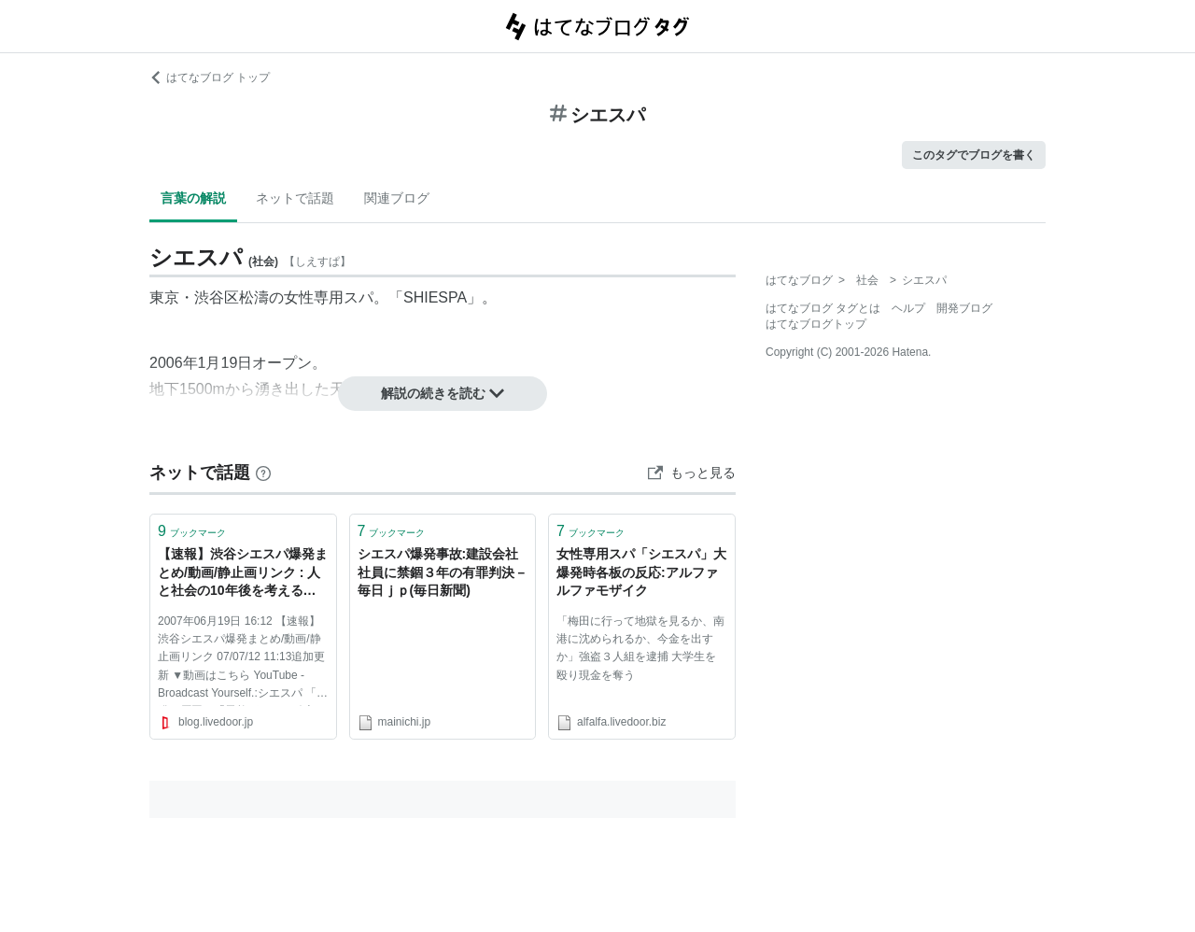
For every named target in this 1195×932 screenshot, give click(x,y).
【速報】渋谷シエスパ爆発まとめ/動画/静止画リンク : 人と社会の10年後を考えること (243, 573)
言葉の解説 (193, 198)
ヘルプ (908, 308)
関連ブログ (396, 198)
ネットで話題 (295, 198)
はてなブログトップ (816, 324)
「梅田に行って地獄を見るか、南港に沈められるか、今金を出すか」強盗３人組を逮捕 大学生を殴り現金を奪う (640, 648)
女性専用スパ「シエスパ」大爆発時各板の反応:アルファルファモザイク (641, 572)
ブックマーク (192, 531)
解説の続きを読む (442, 393)
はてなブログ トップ (209, 77)
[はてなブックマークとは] (263, 472)
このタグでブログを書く (973, 155)
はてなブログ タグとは (823, 308)
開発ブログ (964, 308)
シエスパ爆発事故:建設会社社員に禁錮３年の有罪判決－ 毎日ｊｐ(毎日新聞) (442, 572)
